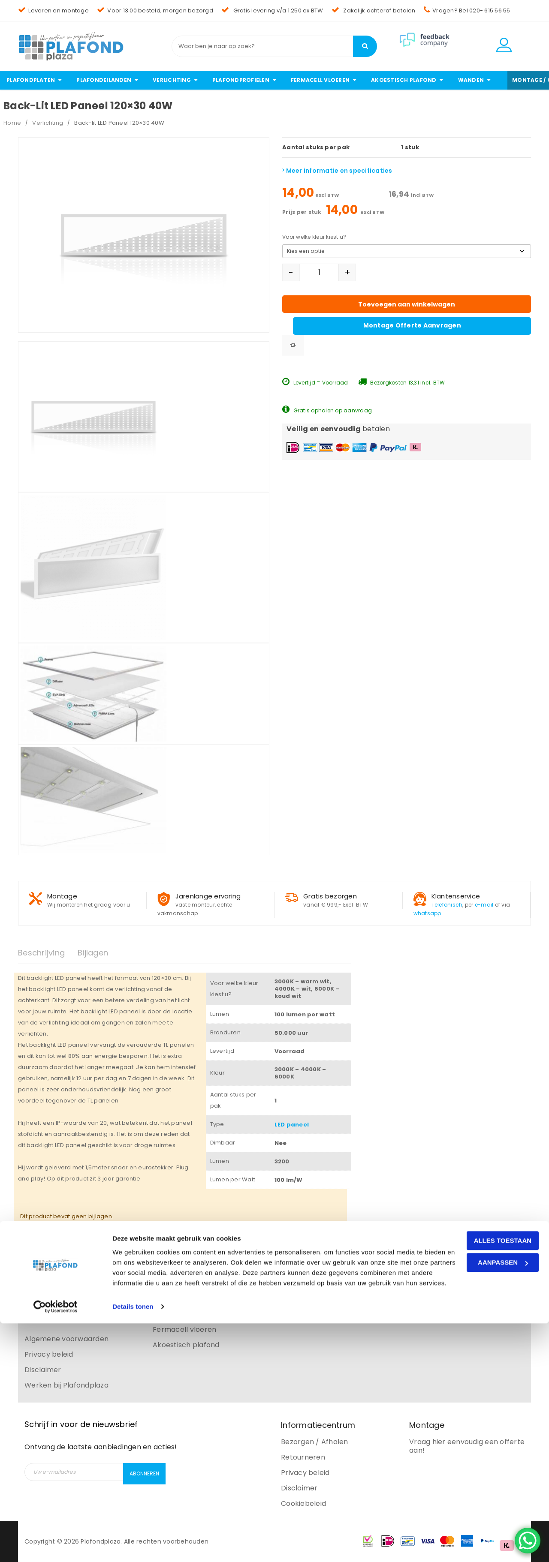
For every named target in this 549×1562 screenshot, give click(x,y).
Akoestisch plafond (186, 1345)
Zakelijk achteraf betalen (374, 10)
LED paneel (291, 1124)
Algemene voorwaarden (66, 1339)
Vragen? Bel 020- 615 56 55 (467, 10)
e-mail (484, 904)
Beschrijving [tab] (41, 952)
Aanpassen (477, 1490)
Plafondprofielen (182, 1314)
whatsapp (427, 913)
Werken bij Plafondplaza (66, 1385)
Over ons (40, 1283)
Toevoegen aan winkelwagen (449, 273)
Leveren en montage (53, 10)
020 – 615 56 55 (320, 1299)
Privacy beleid (48, 1354)
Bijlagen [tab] (93, 952)
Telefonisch (447, 904)
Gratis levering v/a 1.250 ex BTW (272, 10)
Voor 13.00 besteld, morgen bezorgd (155, 10)
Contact (39, 1268)
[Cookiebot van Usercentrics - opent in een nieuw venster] (55, 1545)
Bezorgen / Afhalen (314, 1442)
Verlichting (47, 123)
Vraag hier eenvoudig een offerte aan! (467, 1446)
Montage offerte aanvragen (449, 293)
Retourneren (46, 1314)
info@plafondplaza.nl (331, 1283)
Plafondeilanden (181, 1283)
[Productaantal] (319, 272)
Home (12, 123)
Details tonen (132, 1545)
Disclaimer (42, 1370)
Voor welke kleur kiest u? (314, 236)
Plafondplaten (177, 1268)
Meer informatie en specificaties (337, 170)
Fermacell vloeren (184, 1329)
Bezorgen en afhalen (60, 1299)
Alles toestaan (477, 1468)
